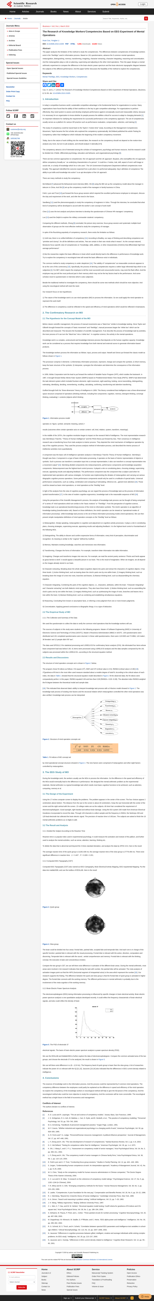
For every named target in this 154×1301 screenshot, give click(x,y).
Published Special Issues (17, 73)
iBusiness (46, 26)
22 (44, 1226)
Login (142, 4)
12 (48, 212)
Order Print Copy (13, 91)
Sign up (67, 1298)
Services (91, 11)
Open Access (132, 1273)
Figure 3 (46, 907)
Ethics (69, 1273)
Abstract (46, 48)
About (78, 11)
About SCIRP (73, 1269)
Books (54, 11)
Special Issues (72, 1290)
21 (44, 1220)
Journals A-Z (46, 1273)
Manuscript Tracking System (102, 1273)
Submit (105, 11)
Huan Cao (46, 40)
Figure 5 (46, 1045)
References (48, 1111)
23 (44, 1233)
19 (137, 669)
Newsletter (10, 87)
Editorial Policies (73, 1276)
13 (47, 217)
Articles (25, 11)
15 (69, 267)
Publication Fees (15, 50)
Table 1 (58, 676)
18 (136, 494)
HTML (73, 44)
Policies (131, 1269)
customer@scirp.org (18, 129)
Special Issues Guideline (16, 78)
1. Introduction (50, 99)
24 (44, 1240)
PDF (67, 44)
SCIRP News (104, 1298)
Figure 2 (88, 663)
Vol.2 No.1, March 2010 (60, 26)
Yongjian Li (55, 40)
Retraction (131, 1283)
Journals (40, 11)
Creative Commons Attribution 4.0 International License (94, 1260)
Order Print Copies (99, 1276)
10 (61, 193)
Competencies (81, 77)
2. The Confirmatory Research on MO (63, 312)
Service (96, 1269)
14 (86, 238)
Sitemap (45, 1283)
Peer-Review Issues (74, 1283)
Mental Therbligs (49, 77)
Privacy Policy (132, 1286)
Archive (12, 41)
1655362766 (15, 138)
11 (52, 202)
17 (61, 494)
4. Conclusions (51, 1078)
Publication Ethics (133, 1276)
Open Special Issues (15, 68)
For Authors (71, 1280)
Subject (44, 1276)
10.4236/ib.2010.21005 (55, 44)
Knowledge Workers (67, 77)
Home (12, 11)
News (66, 11)
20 (136, 972)
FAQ (8, 101)
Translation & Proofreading (102, 1280)
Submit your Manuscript (84, 1298)
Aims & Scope (14, 31)
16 (59, 465)
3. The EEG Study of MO (56, 772)
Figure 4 (46, 944)
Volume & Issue (98, 1286)
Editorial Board (15, 45)
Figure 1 (58, 356)
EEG (58, 77)
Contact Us (10, 96)
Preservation (131, 1280)
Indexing (12, 55)
